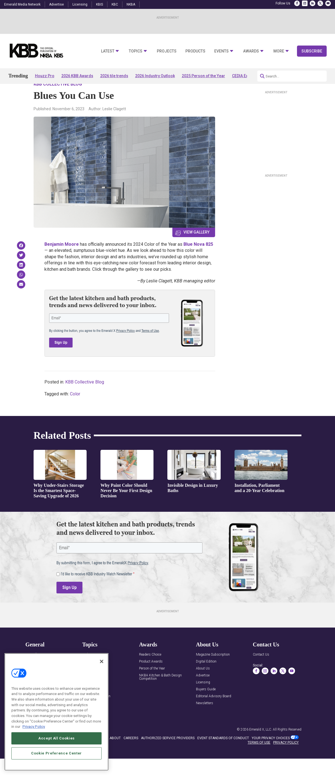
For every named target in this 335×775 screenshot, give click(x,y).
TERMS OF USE (259, 759)
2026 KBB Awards (77, 76)
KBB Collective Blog (58, 99)
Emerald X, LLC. (260, 745)
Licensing (79, 4)
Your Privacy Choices (271, 754)
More (278, 51)
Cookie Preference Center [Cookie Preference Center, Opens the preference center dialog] (56, 753)
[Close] (101, 661)
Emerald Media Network (22, 4)
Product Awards (151, 677)
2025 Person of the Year (203, 76)
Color (75, 409)
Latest (107, 51)
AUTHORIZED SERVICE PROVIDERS (168, 754)
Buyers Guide (206, 705)
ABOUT (115, 754)
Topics (135, 51)
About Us (203, 684)
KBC (115, 4)
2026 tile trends (114, 76)
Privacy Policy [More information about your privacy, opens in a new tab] (33, 726)
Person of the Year (152, 684)
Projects (167, 51)
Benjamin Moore (61, 260)
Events (221, 51)
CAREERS (131, 754)
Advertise (56, 4)
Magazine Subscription (213, 670)
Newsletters (204, 719)
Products (195, 51)
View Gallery (196, 248)
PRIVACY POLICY (286, 759)
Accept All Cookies (56, 738)
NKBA (131, 4)
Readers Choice (150, 670)
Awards (251, 51)
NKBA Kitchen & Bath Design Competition (160, 692)
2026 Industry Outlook (155, 76)
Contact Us (261, 670)
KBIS (99, 4)
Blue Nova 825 (198, 260)
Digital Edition (206, 677)
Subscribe (311, 51)
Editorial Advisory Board (213, 712)
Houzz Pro (44, 76)
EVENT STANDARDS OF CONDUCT (223, 754)
